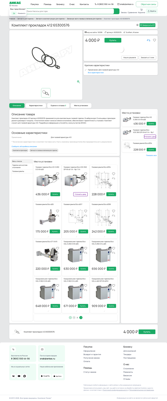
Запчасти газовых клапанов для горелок (43, 150)
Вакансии (127, 375)
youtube (19, 376)
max (24, 376)
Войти (153, 11)
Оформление (89, 351)
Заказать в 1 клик (147, 57)
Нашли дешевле (129, 57)
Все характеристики (96, 72)
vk (13, 376)
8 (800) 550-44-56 (105, 4)
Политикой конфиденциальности (115, 390)
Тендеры (127, 354)
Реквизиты (128, 372)
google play (45, 376)
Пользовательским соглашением (141, 390)
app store (57, 376)
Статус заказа (90, 372)
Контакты (84, 4)
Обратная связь (148, 4)
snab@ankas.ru (126, 4)
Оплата (87, 361)
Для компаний (129, 351)
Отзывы (126, 379)
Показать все (151, 155)
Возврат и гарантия (92, 354)
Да (14, 13)
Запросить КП (148, 25)
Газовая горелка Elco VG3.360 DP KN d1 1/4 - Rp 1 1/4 (143, 132)
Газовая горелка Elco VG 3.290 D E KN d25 (142, 118)
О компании (128, 368)
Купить (112, 40)
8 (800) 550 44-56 (20, 358)
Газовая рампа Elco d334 (142, 143)
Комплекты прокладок (20, 150)
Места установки (81, 105)
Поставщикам (129, 358)
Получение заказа (92, 358)
